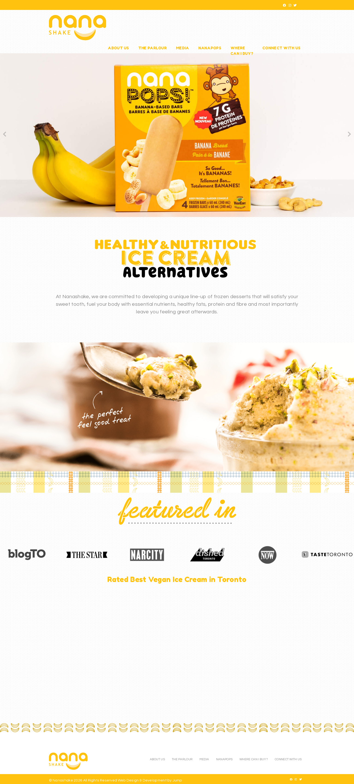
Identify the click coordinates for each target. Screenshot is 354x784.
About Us (118, 48)
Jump (177, 780)
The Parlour (152, 48)
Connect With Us (281, 48)
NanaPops (209, 48)
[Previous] (4, 135)
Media (182, 48)
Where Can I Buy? (253, 759)
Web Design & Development (143, 780)
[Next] (349, 135)
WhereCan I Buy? (241, 51)
